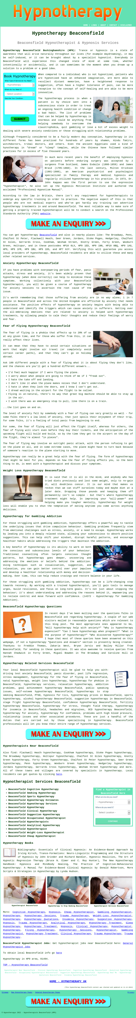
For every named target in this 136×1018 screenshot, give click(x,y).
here (59, 774)
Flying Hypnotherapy (40, 930)
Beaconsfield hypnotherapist (40, 670)
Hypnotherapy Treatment (105, 923)
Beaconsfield (48, 235)
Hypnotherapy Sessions (40, 915)
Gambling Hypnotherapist (114, 912)
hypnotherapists (117, 195)
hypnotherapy (53, 98)
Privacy (131, 992)
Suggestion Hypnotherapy (114, 919)
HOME (85, 25)
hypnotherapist (15, 186)
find (13, 752)
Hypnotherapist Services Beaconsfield (41, 782)
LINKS (94, 25)
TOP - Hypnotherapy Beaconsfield (25, 965)
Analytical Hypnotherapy (68, 923)
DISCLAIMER (126, 25)
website (45, 213)
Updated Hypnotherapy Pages (47, 992)
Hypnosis (54, 912)
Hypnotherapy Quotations (41, 919)
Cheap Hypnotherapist (79, 912)
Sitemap (5, 992)
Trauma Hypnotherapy (74, 915)
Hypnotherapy (11, 915)
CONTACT (113, 25)
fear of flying (19, 332)
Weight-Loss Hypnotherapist (112, 915)
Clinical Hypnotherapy (91, 926)
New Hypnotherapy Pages (21, 992)
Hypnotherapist (121, 926)
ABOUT (103, 25)
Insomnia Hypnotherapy (78, 919)
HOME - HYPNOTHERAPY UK (68, 981)
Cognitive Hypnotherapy (29, 912)
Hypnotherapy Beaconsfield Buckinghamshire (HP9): (39, 50)
